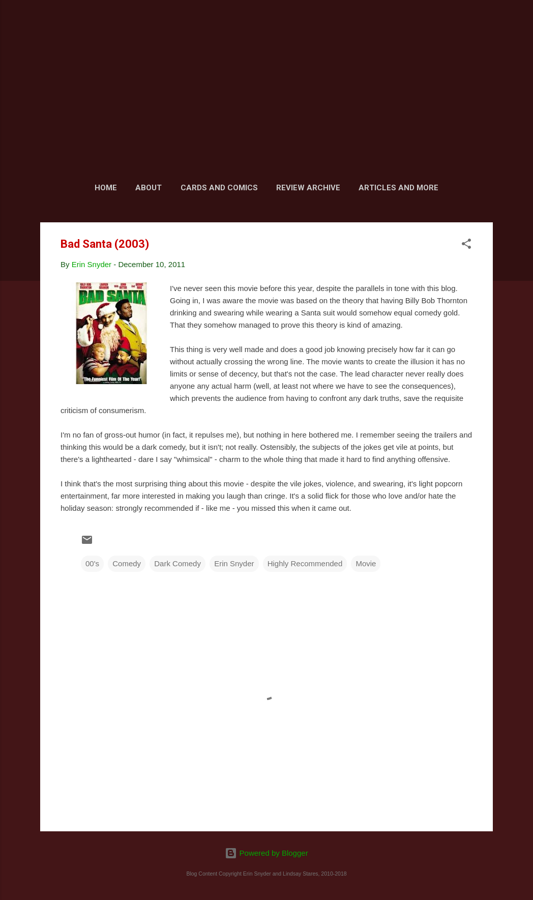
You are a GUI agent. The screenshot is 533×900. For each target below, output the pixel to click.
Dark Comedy (177, 563)
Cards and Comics (219, 187)
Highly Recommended (305, 563)
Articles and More (398, 187)
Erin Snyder (234, 563)
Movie (366, 563)
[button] (466, 245)
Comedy (126, 563)
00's (92, 563)
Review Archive (308, 187)
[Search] (487, 27)
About (148, 187)
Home (106, 187)
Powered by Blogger (266, 853)
